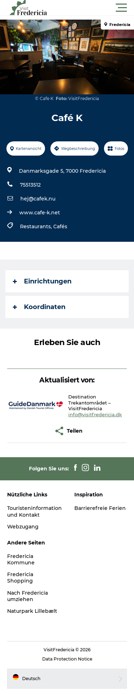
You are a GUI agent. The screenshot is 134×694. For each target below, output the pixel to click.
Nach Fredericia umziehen (27, 596)
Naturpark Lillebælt (32, 611)
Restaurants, (36, 226)
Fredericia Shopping (20, 577)
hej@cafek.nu (37, 198)
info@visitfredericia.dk (95, 414)
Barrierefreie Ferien (100, 508)
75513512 (30, 185)
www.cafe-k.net (39, 212)
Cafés (60, 226)
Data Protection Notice (67, 659)
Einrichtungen (42, 281)
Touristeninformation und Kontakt (34, 511)
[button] (99, 8)
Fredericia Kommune (21, 559)
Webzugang (23, 526)
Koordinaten (39, 307)
